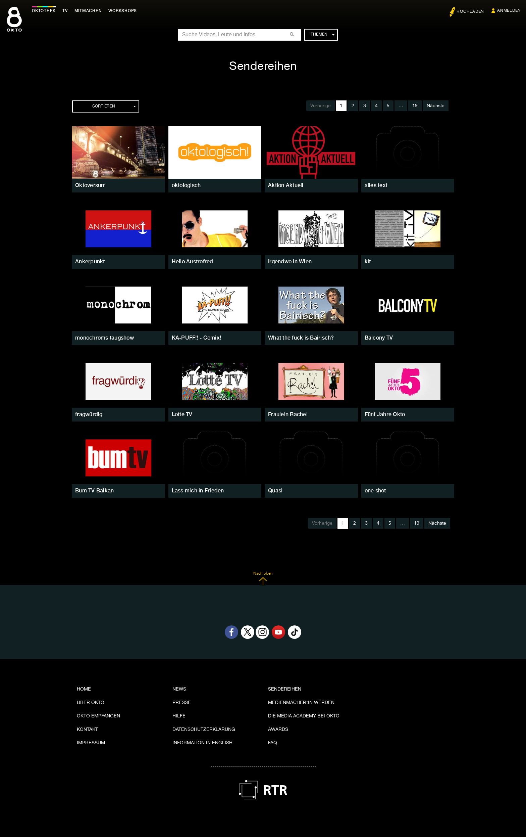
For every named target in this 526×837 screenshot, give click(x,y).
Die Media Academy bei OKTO (303, 716)
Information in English (202, 743)
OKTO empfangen (98, 716)
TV (65, 10)
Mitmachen (88, 10)
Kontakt (87, 729)
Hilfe (179, 716)
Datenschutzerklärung (203, 729)
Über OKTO (90, 702)
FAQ (272, 743)
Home (84, 689)
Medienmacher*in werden (301, 702)
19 (415, 105)
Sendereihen (284, 689)
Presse (181, 702)
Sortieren (114, 106)
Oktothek (44, 10)
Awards (278, 729)
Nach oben (262, 578)
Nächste (435, 105)
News (179, 689)
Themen (322, 35)
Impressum (91, 743)
